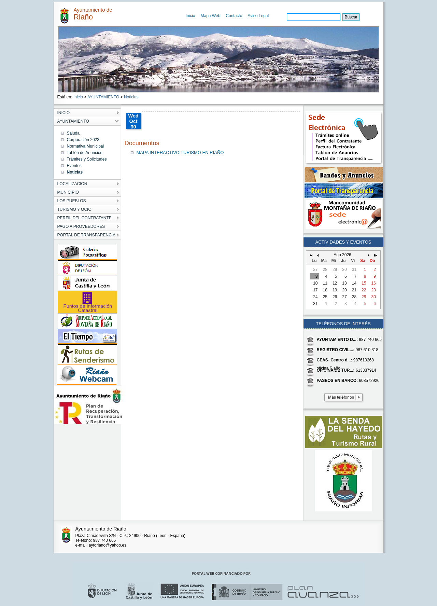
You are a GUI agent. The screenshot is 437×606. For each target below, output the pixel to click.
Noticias (131, 97)
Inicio (190, 15)
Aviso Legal (258, 15)
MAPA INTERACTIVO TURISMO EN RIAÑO (180, 152)
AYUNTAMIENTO (103, 97)
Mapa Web (211, 15)
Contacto (234, 15)
